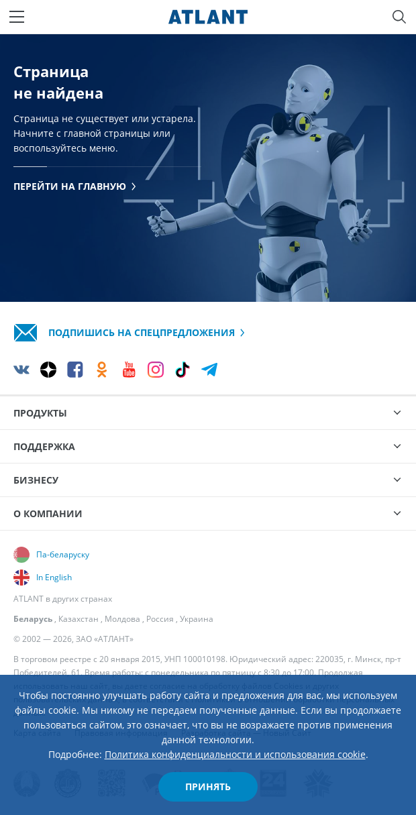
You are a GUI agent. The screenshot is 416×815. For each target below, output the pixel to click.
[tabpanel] (208, 168)
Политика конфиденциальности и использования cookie (235, 754)
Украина (196, 618)
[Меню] (17, 17)
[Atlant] (208, 17)
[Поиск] (399, 17)
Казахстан (78, 618)
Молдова (122, 618)
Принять (208, 786)
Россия (160, 618)
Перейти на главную (74, 186)
